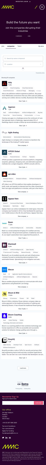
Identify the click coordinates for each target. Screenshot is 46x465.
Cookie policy (27, 388)
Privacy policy (19, 388)
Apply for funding (8, 431)
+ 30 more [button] (4, 279)
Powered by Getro (40, 73)
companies (10, 46)
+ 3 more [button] (38, 90)
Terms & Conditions (8, 426)
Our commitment (8, 428)
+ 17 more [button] (37, 115)
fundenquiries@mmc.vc (10, 433)
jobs (2, 46)
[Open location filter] (41, 64)
